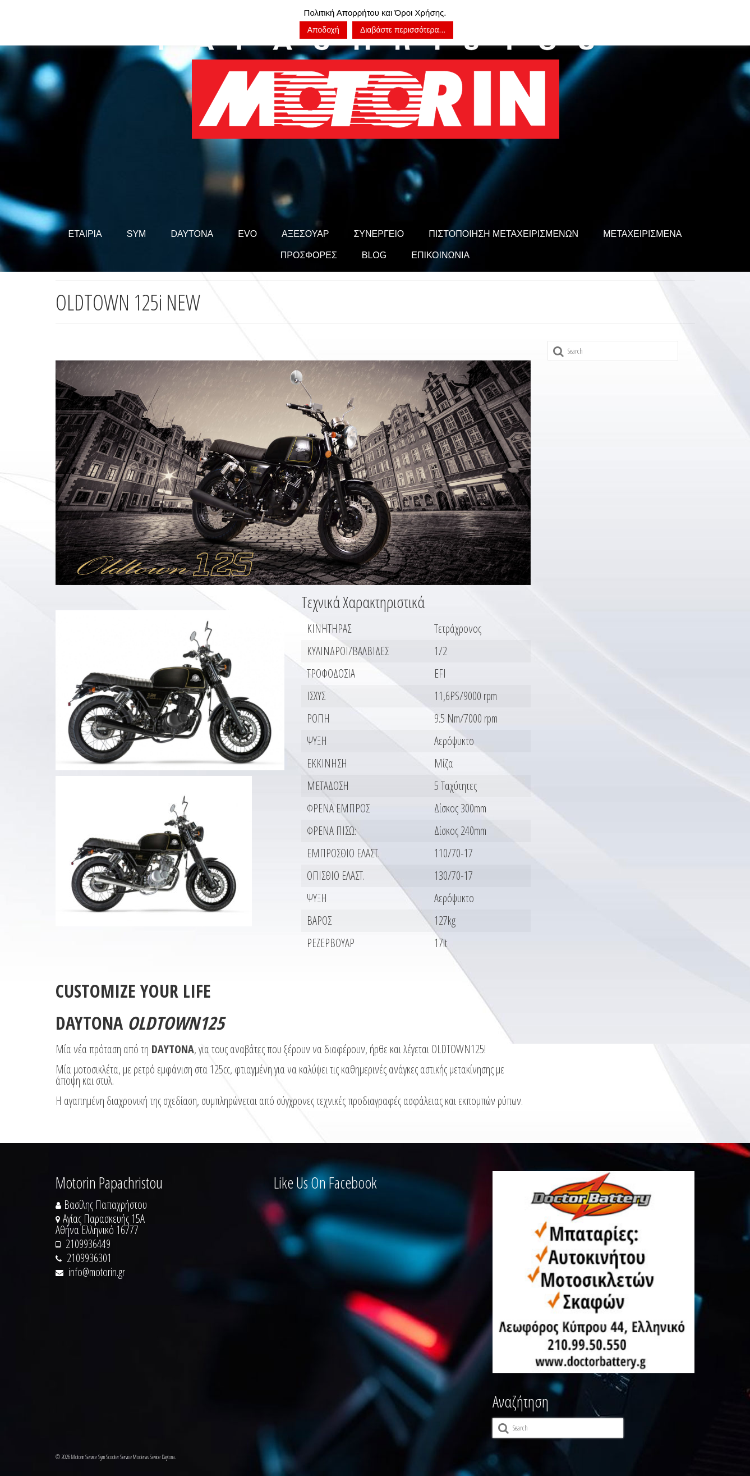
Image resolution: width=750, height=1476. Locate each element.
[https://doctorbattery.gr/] (593, 1272)
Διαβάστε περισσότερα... (402, 29)
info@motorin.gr (90, 1271)
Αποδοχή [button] (323, 29)
